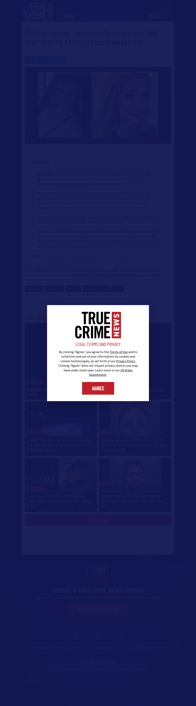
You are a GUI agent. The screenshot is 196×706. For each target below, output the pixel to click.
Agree (98, 388)
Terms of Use (119, 352)
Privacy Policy (125, 361)
